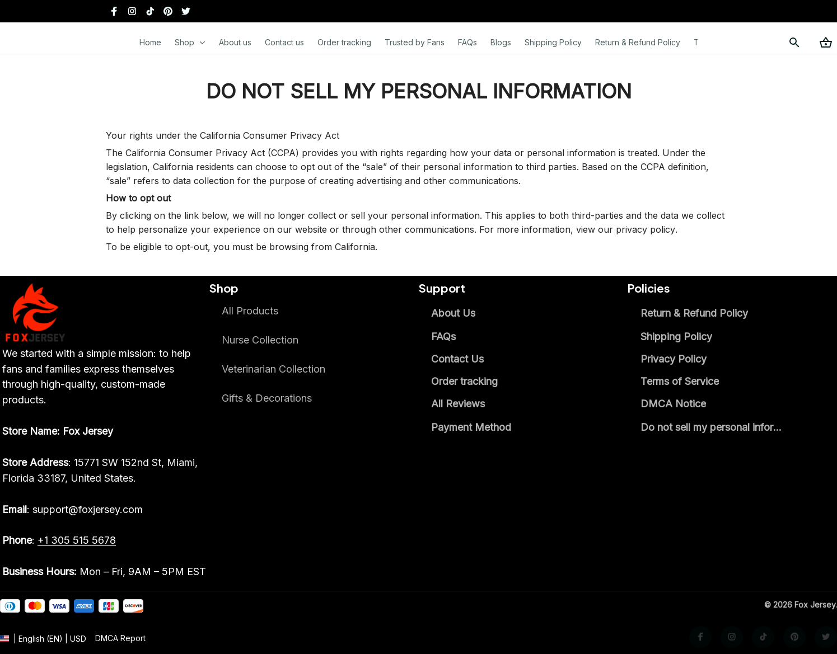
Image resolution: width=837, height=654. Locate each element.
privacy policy (645, 229)
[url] (120, 648)
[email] (72, 509)
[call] (77, 540)
